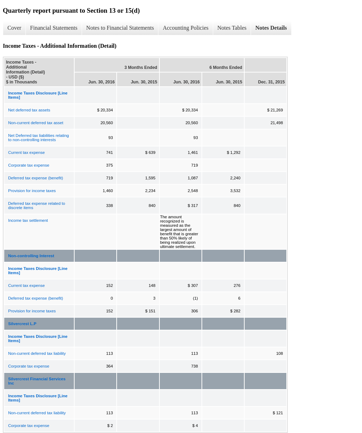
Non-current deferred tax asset (35, 123)
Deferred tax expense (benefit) (35, 178)
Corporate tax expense (28, 165)
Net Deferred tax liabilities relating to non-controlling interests (38, 137)
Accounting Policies (185, 28)
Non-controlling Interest (31, 256)
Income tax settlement (28, 220)
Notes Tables (232, 28)
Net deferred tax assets (29, 110)
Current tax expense (26, 152)
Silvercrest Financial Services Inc (36, 381)
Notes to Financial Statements (120, 28)
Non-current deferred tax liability (37, 353)
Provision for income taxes (32, 191)
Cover (14, 28)
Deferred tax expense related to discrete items (36, 205)
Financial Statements (53, 28)
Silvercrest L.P (22, 324)
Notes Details (271, 28)
